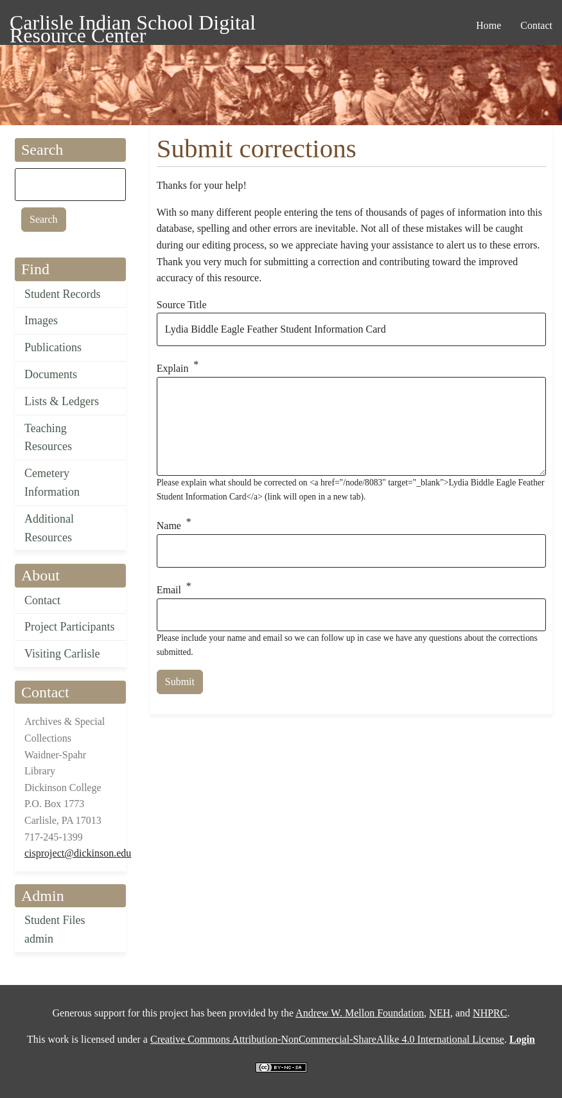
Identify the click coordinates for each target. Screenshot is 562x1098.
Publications (53, 347)
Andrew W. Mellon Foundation (359, 1012)
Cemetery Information (52, 482)
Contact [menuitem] (536, 25)
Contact (42, 600)
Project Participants (69, 626)
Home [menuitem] (488, 25)
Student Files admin (54, 929)
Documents (50, 374)
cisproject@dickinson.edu (77, 853)
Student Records (62, 294)
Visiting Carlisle (62, 653)
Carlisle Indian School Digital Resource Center (133, 25)
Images (41, 320)
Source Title (182, 304)
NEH (439, 1012)
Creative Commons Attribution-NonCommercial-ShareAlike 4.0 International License (327, 1039)
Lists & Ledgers (61, 401)
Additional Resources (49, 528)
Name (169, 526)
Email (169, 589)
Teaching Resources (48, 437)
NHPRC (490, 1012)
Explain (173, 368)
